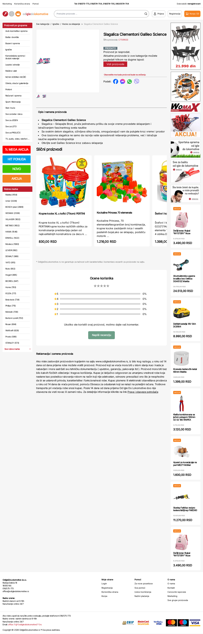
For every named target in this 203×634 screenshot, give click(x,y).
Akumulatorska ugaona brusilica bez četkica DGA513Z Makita (184, 279)
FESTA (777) (10, 293)
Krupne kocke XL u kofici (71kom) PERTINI (62, 223)
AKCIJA (16, 179)
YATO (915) (10, 262)
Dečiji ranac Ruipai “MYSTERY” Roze (181, 232)
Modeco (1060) (12, 244)
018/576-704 (96, 4)
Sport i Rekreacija (12, 102)
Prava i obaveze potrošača (143, 402)
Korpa (104, 596)
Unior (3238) (11, 201)
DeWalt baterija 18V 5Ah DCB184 (184, 325)
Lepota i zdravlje (12, 64)
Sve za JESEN (11, 120)
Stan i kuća (10, 108)
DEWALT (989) (11, 256)
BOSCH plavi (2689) (14, 207)
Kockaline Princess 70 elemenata (114, 222)
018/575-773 (83, 4)
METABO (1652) (12, 225)
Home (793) (10, 287)
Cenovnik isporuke (176, 592)
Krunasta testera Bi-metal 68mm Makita (185, 370)
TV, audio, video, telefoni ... (17, 139)
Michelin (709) (11, 312)
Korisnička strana (22, 4)
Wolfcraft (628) (12, 330)
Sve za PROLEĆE (12, 132)
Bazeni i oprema (12, 43)
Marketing (7, 4)
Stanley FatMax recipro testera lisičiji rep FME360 (185, 509)
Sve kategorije (42, 24)
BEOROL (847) (11, 281)
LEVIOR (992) (11, 250)
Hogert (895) (11, 275)
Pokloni (8, 89)
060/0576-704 (122, 4)
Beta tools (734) (12, 299)
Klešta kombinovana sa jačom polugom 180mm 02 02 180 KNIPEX (184, 417)
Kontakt (171, 588)
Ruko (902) (10, 268)
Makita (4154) (11, 194)
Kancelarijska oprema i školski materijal (15, 57)
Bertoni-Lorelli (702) (14, 318)
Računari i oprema (13, 95)
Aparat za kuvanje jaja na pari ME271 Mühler (185, 463)
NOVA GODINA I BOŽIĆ (15, 77)
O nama (171, 583)
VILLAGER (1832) (12, 219)
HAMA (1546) (11, 231)
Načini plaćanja (141, 596)
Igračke (8, 49)
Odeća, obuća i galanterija (16, 83)
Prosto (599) (10, 336)
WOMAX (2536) (12, 213)
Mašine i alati (11, 71)
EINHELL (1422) (12, 238)
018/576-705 (109, 4)
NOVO (16, 169)
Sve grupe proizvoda (177, 600)
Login (104, 583)
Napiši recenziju (101, 345)
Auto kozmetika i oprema (16, 31)
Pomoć (36, 4)
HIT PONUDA (17, 159)
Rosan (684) (10, 324)
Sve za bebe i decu (13, 114)
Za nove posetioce (143, 583)
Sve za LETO (11, 126)
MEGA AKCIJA (16, 149)
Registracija (107, 588)
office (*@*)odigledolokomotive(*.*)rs (25, 624)
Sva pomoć (139, 588)
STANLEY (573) (12, 343)
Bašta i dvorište (12, 37)
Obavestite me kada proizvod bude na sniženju (125, 75)
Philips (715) (10, 305)
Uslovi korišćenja (142, 592)
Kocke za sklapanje (71, 24)
